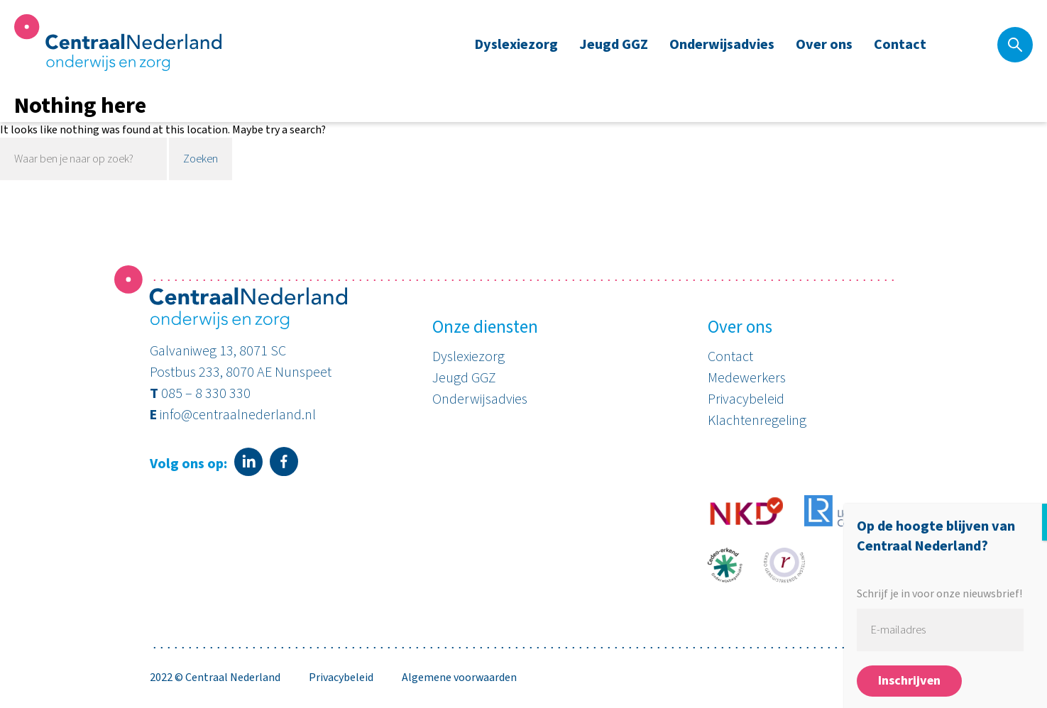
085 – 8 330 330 (206, 394)
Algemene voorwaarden (459, 677)
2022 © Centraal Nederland (215, 677)
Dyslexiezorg (516, 45)
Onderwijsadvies (721, 45)
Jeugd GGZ (613, 45)
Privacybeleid (746, 399)
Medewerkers (747, 378)
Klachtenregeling (757, 421)
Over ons (824, 45)
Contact (900, 45)
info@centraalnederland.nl (238, 415)
